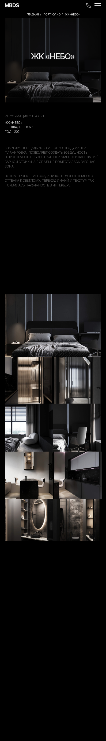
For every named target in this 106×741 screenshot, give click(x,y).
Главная (32, 14)
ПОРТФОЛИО (51, 14)
